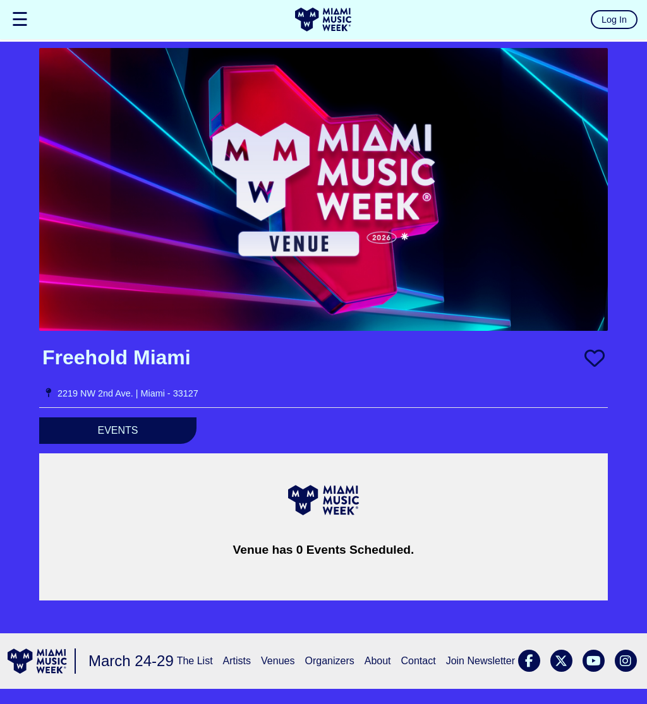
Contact (418, 660)
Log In (614, 20)
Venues (277, 660)
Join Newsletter (480, 660)
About (378, 660)
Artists (237, 660)
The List (195, 660)
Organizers (329, 660)
